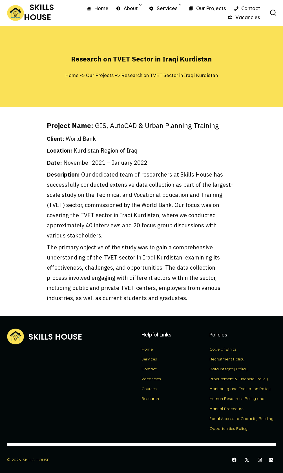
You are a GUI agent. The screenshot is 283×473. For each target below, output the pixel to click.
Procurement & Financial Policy (238, 378)
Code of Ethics (223, 349)
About (129, 8)
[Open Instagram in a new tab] (260, 460)
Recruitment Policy (226, 359)
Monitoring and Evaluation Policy (240, 388)
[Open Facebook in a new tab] (234, 460)
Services (165, 8)
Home (97, 8)
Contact (246, 8)
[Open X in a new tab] (246, 460)
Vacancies (243, 17)
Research (150, 398)
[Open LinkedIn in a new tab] (271, 460)
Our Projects (207, 8)
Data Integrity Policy (228, 368)
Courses (149, 388)
